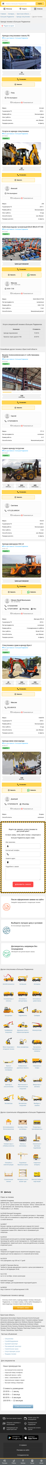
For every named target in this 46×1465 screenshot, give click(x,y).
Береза (19, 1305)
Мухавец (3, 1315)
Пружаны (20, 1315)
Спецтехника (9, 1325)
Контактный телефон (12, 837)
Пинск (9, 1315)
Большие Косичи (27, 1305)
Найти (40, 3)
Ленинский (4, 1313)
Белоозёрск (12, 1305)
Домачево (4, 1309)
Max (34, 599)
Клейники (30, 1311)
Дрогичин (18, 1309)
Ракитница (26, 1315)
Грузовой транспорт (11, 1331)
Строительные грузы (11, 1336)
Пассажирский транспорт (13, 1333)
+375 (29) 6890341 (13, 503)
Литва (10, 1313)
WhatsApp (25, 599)
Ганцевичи (29, 1307)
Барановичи (4, 1305)
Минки (43, 1313)
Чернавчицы (10, 1317)
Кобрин (36, 1311)
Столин (38, 1315)
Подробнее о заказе (12, 853)
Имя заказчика (10, 829)
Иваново (31, 1309)
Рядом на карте (8, 26)
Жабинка (25, 1309)
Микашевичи (36, 1313)
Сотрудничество (23, 1442)
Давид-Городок (38, 1307)
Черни (16, 1317)
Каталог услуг (23, 1457)
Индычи (3, 1311)
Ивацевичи (37, 1309)
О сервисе (23, 1432)
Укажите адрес (10, 845)
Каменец (9, 1311)
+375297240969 (12, 599)
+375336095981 (12, 597)
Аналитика (23, 1452)
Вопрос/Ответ (23, 1447)
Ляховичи (21, 1313)
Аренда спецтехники (23, 16)
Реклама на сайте (23, 1437)
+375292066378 (12, 791)
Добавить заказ (23, 871)
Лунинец (15, 1313)
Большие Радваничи (7, 16)
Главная (3, 14)
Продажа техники (10, 1341)
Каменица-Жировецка (19, 1311)
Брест (23, 1307)
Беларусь (11, 14)
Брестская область (23, 14)
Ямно (21, 1317)
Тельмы (3, 1317)
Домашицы (11, 1309)
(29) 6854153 (11, 697)
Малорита (28, 1313)
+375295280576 (12, 415)
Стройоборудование (11, 1328)
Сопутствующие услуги (12, 1338)
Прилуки (13, 1315)
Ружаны (33, 1315)
